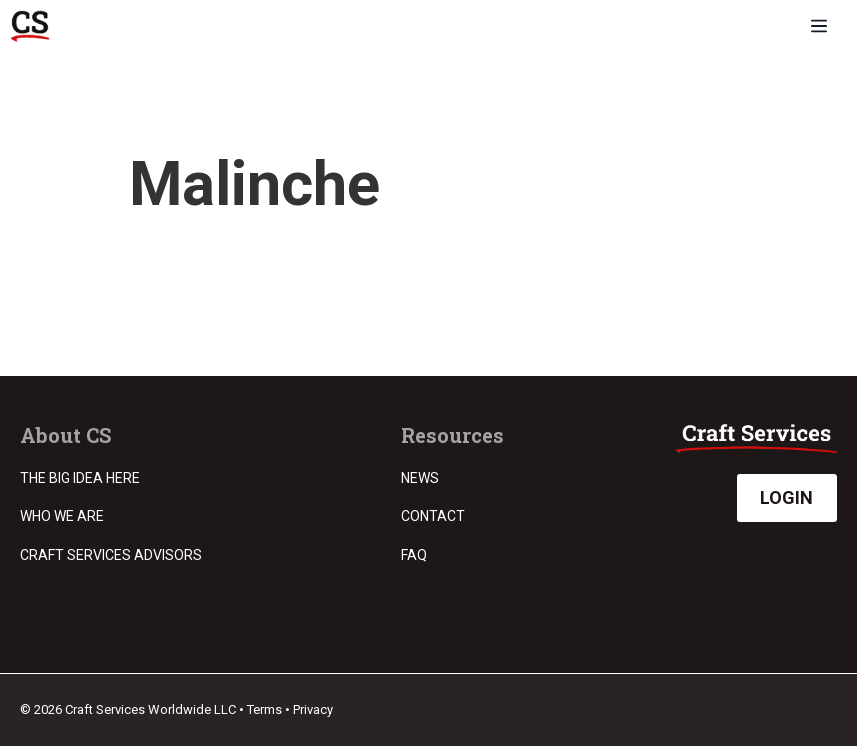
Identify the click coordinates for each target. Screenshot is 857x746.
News (420, 478)
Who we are (62, 516)
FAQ (414, 555)
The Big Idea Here (80, 478)
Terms (264, 709)
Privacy (313, 709)
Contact (433, 516)
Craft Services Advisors (111, 555)
